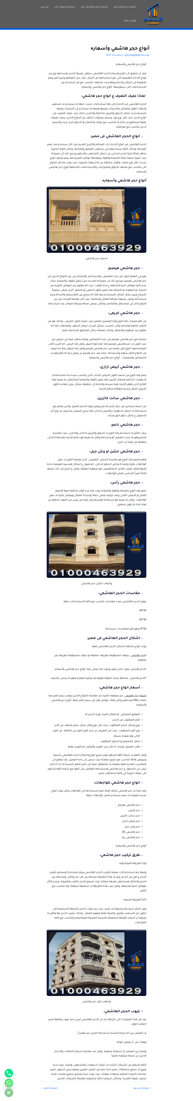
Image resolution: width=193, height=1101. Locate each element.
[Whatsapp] (9, 1083)
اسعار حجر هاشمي (135, 695)
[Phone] (9, 1073)
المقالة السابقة (142, 1088)
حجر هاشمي (138, 655)
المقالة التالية (49, 1088)
